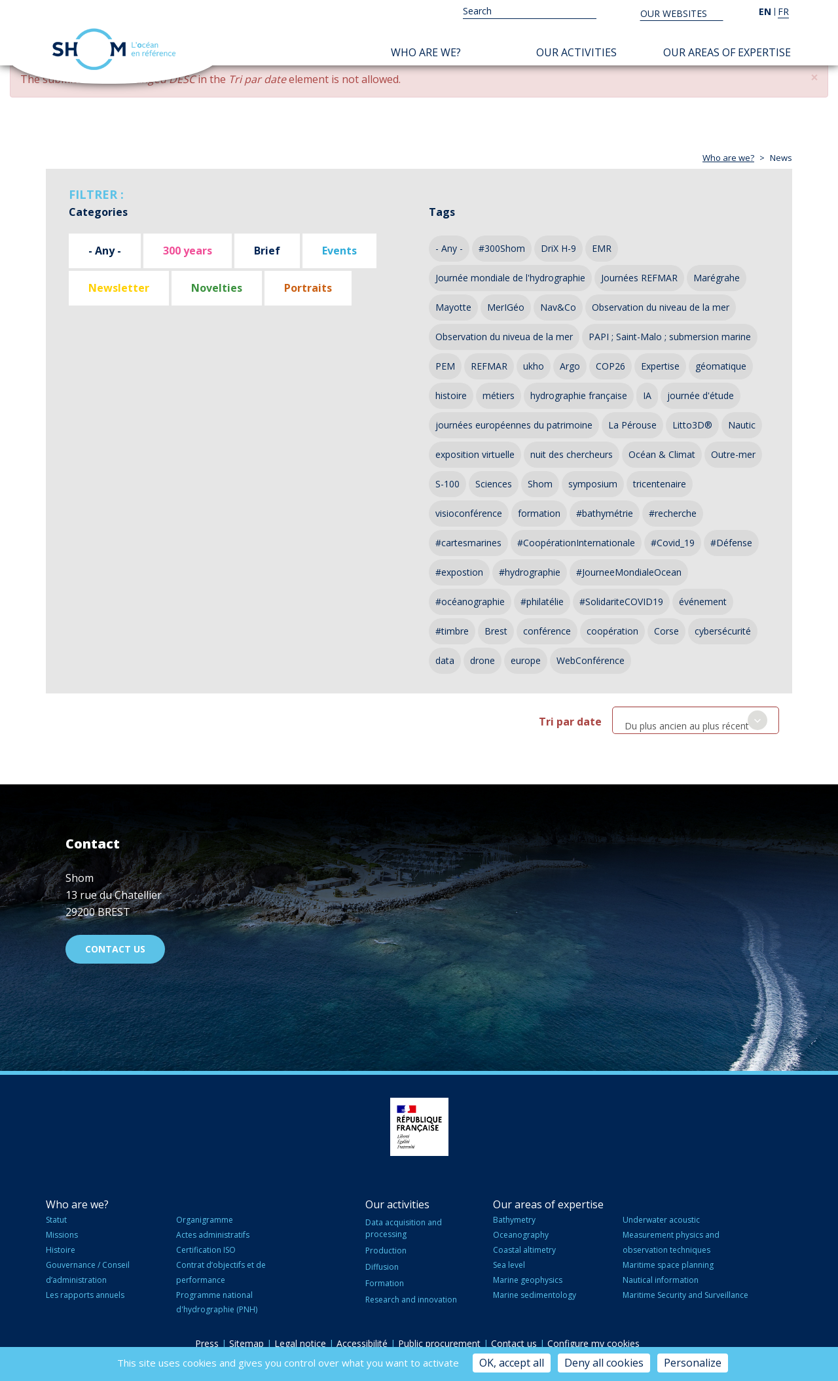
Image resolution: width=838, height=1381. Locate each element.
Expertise (660, 366)
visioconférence (468, 513)
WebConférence (590, 660)
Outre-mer (733, 454)
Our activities (576, 52)
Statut (56, 1219)
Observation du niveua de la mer (504, 336)
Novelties (216, 288)
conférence (547, 631)
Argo (570, 366)
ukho (533, 366)
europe (526, 660)
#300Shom (502, 248)
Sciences (493, 484)
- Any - (104, 250)
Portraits (308, 288)
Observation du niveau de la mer (660, 307)
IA (647, 395)
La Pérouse (632, 425)
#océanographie (470, 601)
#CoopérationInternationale (576, 542)
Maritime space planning (668, 1264)
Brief (267, 250)
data (444, 660)
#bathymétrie (604, 513)
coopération (612, 631)
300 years (187, 250)
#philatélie (542, 601)
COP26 (610, 366)
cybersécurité (723, 631)
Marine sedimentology (534, 1295)
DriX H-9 (558, 248)
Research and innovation (411, 1299)
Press (207, 1343)
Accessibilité (362, 1343)
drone (482, 660)
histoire (451, 395)
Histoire (60, 1249)
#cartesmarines (468, 542)
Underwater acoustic (661, 1219)
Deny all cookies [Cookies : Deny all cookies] (604, 1362)
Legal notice (300, 1343)
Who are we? (426, 52)
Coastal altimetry (524, 1249)
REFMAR (489, 366)
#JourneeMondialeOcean (629, 572)
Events (339, 250)
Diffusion (382, 1266)
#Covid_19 (673, 542)
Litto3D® (692, 425)
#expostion (459, 572)
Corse (666, 631)
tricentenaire (659, 484)
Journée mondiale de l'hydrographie (510, 277)
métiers (499, 395)
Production (386, 1250)
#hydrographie (529, 572)
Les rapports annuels (85, 1295)
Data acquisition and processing (403, 1228)
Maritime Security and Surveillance (685, 1295)
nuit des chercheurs (571, 454)
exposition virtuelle (475, 454)
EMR (601, 248)
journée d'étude (700, 395)
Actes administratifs (212, 1234)
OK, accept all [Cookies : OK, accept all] (511, 1362)
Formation (384, 1283)
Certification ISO (206, 1249)
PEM (445, 366)
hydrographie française (578, 395)
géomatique (720, 366)
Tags (442, 212)
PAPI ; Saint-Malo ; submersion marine (670, 336)
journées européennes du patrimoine (513, 425)
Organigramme (204, 1219)
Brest (495, 631)
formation (539, 513)
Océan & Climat (661, 454)
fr (783, 11)
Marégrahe (716, 277)
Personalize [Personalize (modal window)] (692, 1362)
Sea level (509, 1264)
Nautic (742, 425)
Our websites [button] (675, 13)
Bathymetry (514, 1219)
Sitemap (246, 1343)
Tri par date (570, 721)
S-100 (447, 484)
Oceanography (521, 1234)
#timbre (452, 631)
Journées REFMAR (639, 277)
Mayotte (453, 307)
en (765, 11)
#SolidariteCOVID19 (621, 601)
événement (703, 601)
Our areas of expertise (727, 52)
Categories (98, 212)
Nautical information (661, 1279)
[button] (814, 77)
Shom (540, 484)
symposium (592, 484)
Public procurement (439, 1343)
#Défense (731, 542)
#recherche (673, 513)
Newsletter (118, 288)
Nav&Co (558, 307)
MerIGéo (505, 307)
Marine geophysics (527, 1279)
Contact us (115, 949)
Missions (62, 1234)
